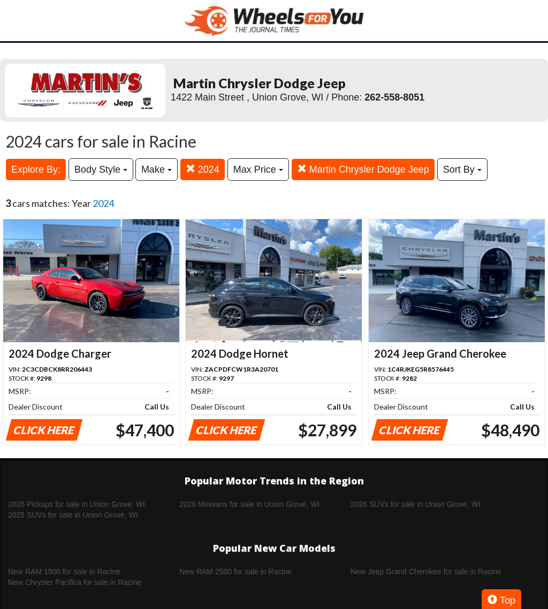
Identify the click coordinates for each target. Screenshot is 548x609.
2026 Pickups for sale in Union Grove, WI (76, 504)
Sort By (462, 169)
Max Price (258, 169)
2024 (202, 169)
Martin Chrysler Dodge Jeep (363, 169)
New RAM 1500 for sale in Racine (64, 571)
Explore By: (35, 169)
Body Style (100, 169)
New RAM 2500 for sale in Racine (235, 571)
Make (156, 169)
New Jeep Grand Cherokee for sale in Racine (426, 571)
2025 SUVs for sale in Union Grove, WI (73, 515)
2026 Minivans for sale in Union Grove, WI (249, 504)
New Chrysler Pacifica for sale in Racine (74, 582)
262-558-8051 (394, 97)
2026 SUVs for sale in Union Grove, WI (416, 504)
